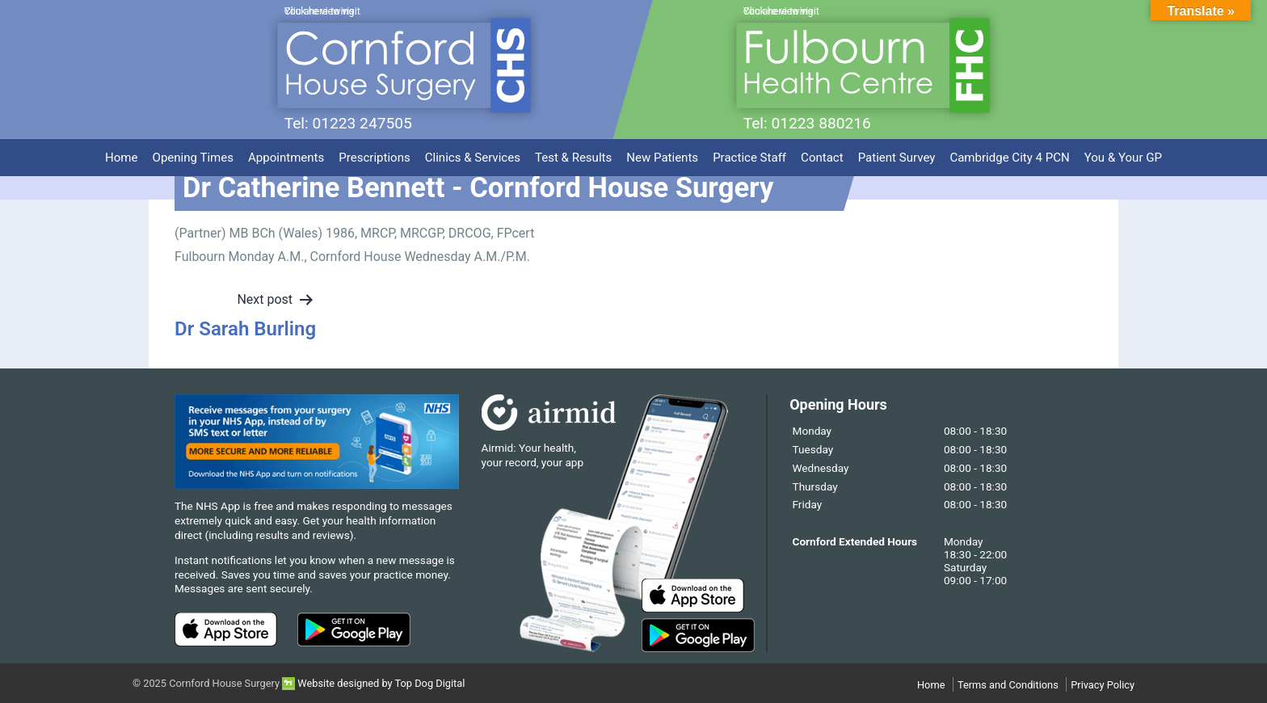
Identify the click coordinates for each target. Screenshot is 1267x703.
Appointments (286, 155)
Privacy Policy (1102, 685)
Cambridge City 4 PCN (1009, 155)
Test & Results (573, 155)
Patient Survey (897, 155)
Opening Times (193, 155)
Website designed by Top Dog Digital (373, 683)
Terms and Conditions (1008, 685)
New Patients (662, 155)
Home (121, 155)
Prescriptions (374, 155)
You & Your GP (1123, 155)
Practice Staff (749, 155)
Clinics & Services (472, 155)
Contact (822, 155)
